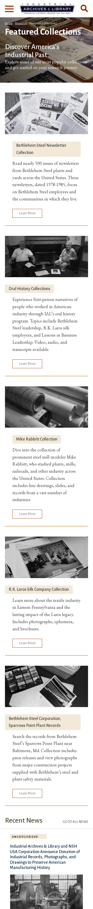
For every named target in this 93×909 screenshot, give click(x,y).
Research (21, 23)
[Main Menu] (9, 8)
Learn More (27, 213)
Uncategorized (25, 836)
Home (9, 23)
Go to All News (75, 822)
